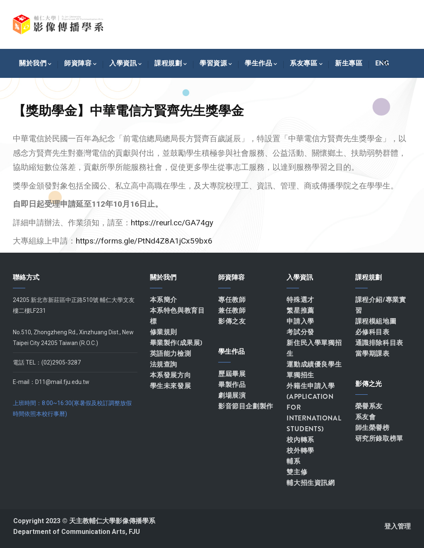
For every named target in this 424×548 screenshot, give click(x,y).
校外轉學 (300, 450)
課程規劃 (170, 63)
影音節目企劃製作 (245, 406)
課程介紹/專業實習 (380, 305)
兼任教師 (232, 310)
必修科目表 (372, 332)
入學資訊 (125, 63)
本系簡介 (163, 299)
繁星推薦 (300, 310)
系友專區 (306, 63)
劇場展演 (232, 395)
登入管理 (397, 526)
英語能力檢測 (170, 353)
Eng (382, 63)
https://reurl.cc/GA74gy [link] (172, 222)
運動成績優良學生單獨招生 (314, 370)
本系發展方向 (170, 375)
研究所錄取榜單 (379, 438)
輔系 (293, 461)
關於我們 (35, 63)
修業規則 (163, 332)
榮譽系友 (369, 406)
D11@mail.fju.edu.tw (62, 382)
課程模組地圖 (376, 321)
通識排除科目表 (379, 343)
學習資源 (216, 63)
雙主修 (297, 472)
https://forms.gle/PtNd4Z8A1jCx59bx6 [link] (144, 241)
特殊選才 (300, 299)
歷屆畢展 (232, 374)
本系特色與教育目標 (177, 316)
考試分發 (300, 332)
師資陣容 (80, 63)
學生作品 (261, 63)
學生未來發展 (170, 386)
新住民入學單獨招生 (314, 348)
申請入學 (300, 321)
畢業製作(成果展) (176, 343)
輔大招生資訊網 (311, 483)
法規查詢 (163, 364)
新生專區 (348, 63)
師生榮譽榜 (372, 427)
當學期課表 (372, 353)
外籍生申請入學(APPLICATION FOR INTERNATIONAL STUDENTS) (314, 407)
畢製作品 (232, 384)
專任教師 (232, 299)
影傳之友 (232, 321)
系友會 (365, 417)
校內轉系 (300, 439)
